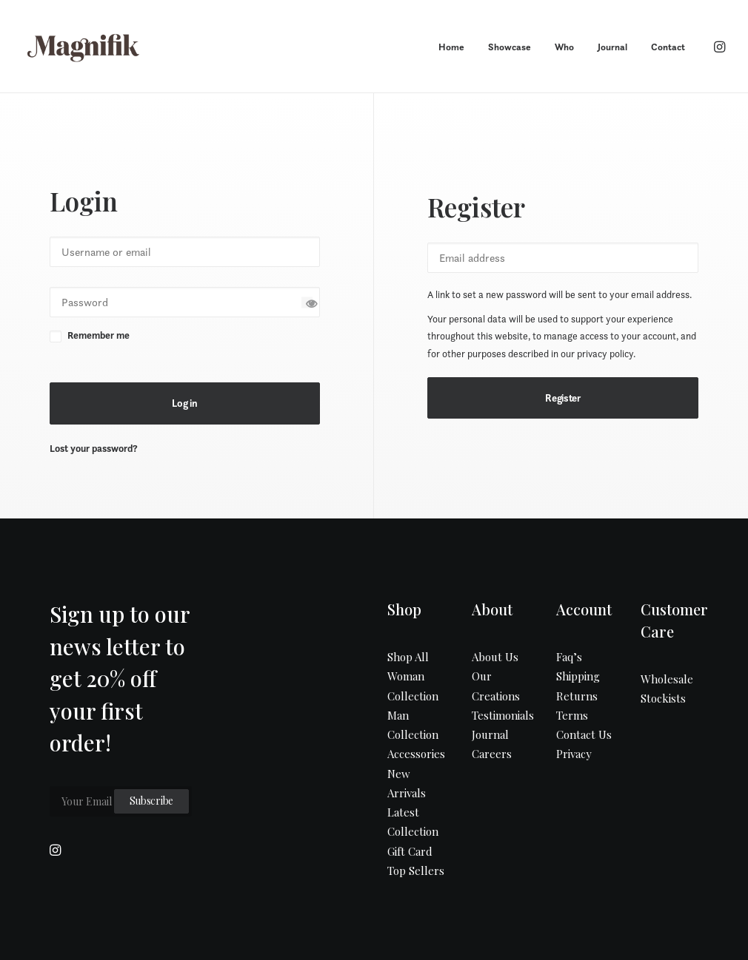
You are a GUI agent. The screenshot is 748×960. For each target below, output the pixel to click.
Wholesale (667, 679)
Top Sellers (415, 870)
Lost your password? (94, 448)
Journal (612, 47)
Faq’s (569, 656)
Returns (577, 696)
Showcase (509, 47)
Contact (668, 47)
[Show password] (307, 302)
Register (563, 398)
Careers (492, 753)
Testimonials (503, 715)
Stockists (663, 698)
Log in (184, 403)
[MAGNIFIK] (84, 47)
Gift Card (410, 851)
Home (451, 47)
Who (564, 47)
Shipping (578, 676)
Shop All (408, 656)
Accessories (416, 753)
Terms (572, 715)
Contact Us (584, 734)
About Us (495, 656)
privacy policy (605, 353)
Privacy (574, 753)
